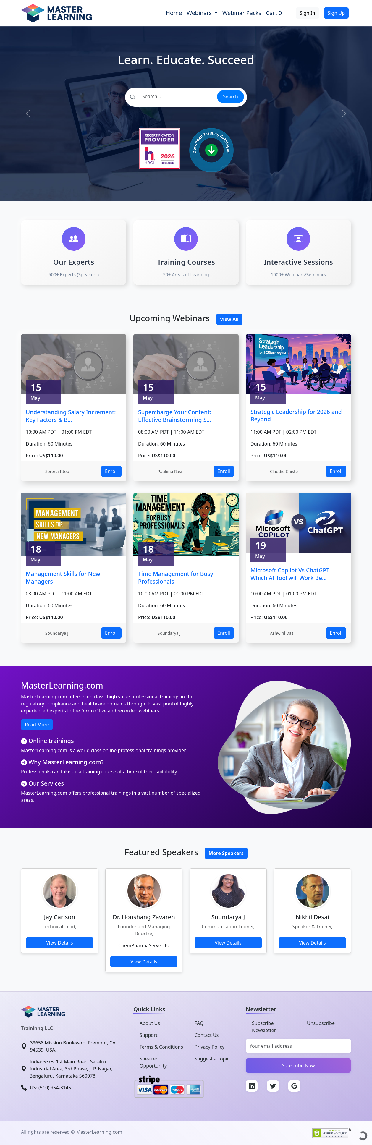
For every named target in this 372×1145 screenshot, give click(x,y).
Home (174, 13)
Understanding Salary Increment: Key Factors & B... (71, 416)
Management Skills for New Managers (63, 577)
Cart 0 (274, 13)
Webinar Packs (241, 13)
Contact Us (207, 1035)
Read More (37, 724)
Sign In (307, 13)
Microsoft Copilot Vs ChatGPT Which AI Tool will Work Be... (289, 574)
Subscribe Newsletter (264, 1027)
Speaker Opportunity (153, 1062)
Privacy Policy (209, 1047)
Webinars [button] (200, 13)
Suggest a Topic (212, 1058)
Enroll (111, 471)
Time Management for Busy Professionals (175, 577)
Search (230, 96)
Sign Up (336, 13)
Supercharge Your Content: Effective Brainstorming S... (174, 416)
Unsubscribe (321, 1023)
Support (148, 1035)
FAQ (199, 1023)
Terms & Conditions (161, 1047)
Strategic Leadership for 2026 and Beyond (296, 415)
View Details (59, 943)
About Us (150, 1023)
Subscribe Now (298, 1065)
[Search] (171, 96)
